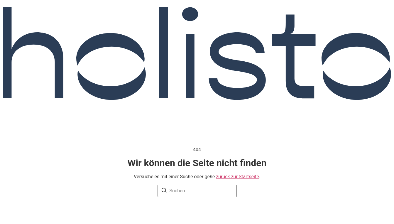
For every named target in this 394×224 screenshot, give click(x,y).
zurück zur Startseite (237, 176)
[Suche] (164, 191)
